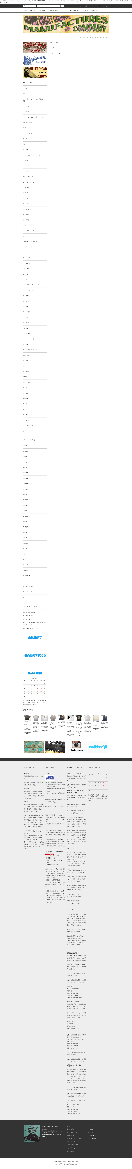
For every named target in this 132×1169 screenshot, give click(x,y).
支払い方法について (72, 1129)
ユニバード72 (56, 42)
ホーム (25, 10)
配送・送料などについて (76, 10)
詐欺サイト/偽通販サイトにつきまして (33, 628)
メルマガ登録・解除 (72, 1145)
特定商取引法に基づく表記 (74, 1138)
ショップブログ (71, 1148)
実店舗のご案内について (30, 612)
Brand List (31, 10)
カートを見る (92, 1135)
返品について (70, 1135)
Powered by (66, 1164)
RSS (68, 1151)
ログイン (94, 6)
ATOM (72, 1151)
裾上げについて (27, 619)
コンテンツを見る (53, 10)
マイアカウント (92, 1126)
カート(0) (104, 6)
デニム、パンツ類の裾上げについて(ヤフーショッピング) (34, 623)
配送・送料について (72, 1132)
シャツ (53, 47)
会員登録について (28, 615)
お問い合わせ (93, 10)
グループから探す (41, 10)
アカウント (77, 6)
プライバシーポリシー (73, 1141)
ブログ (85, 10)
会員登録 (86, 6)
